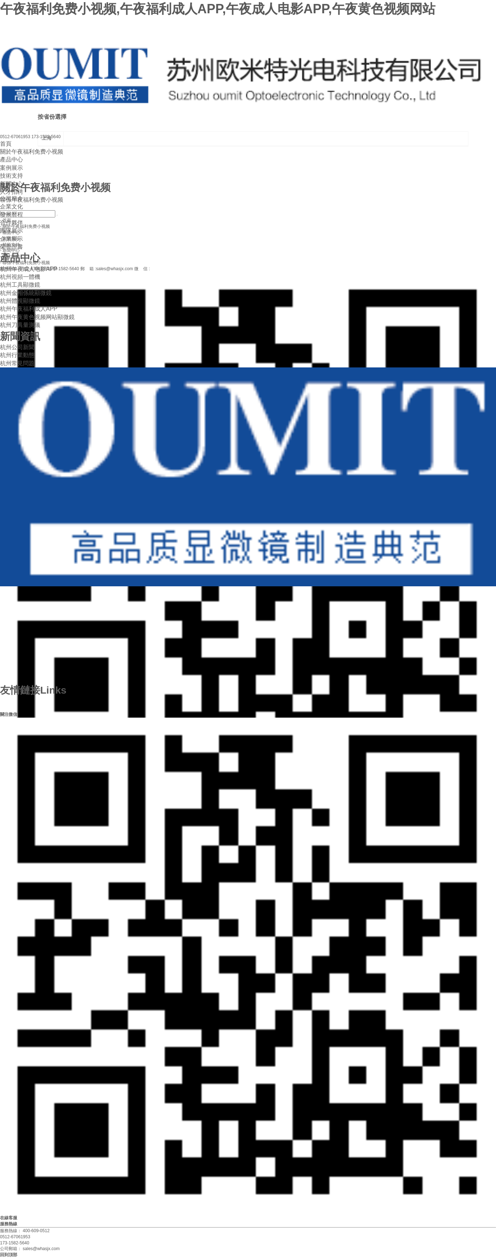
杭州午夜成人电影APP (28, 269)
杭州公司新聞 (17, 347)
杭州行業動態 (17, 355)
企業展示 (11, 239)
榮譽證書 (11, 247)
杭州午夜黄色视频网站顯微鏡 (37, 317)
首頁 (5, 144)
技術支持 (11, 176)
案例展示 (11, 168)
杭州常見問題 (17, 363)
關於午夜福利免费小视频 (31, 152)
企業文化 (11, 206)
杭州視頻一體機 (20, 277)
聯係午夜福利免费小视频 (31, 200)
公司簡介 (11, 199)
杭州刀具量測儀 (20, 325)
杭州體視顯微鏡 (20, 301)
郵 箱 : (106, 268)
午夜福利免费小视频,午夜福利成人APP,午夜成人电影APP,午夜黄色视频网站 (217, 8)
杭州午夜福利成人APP (28, 309)
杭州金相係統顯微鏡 (26, 293)
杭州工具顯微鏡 (20, 285)
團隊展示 (11, 230)
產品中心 (11, 159)
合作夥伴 (11, 223)
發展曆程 (11, 214)
